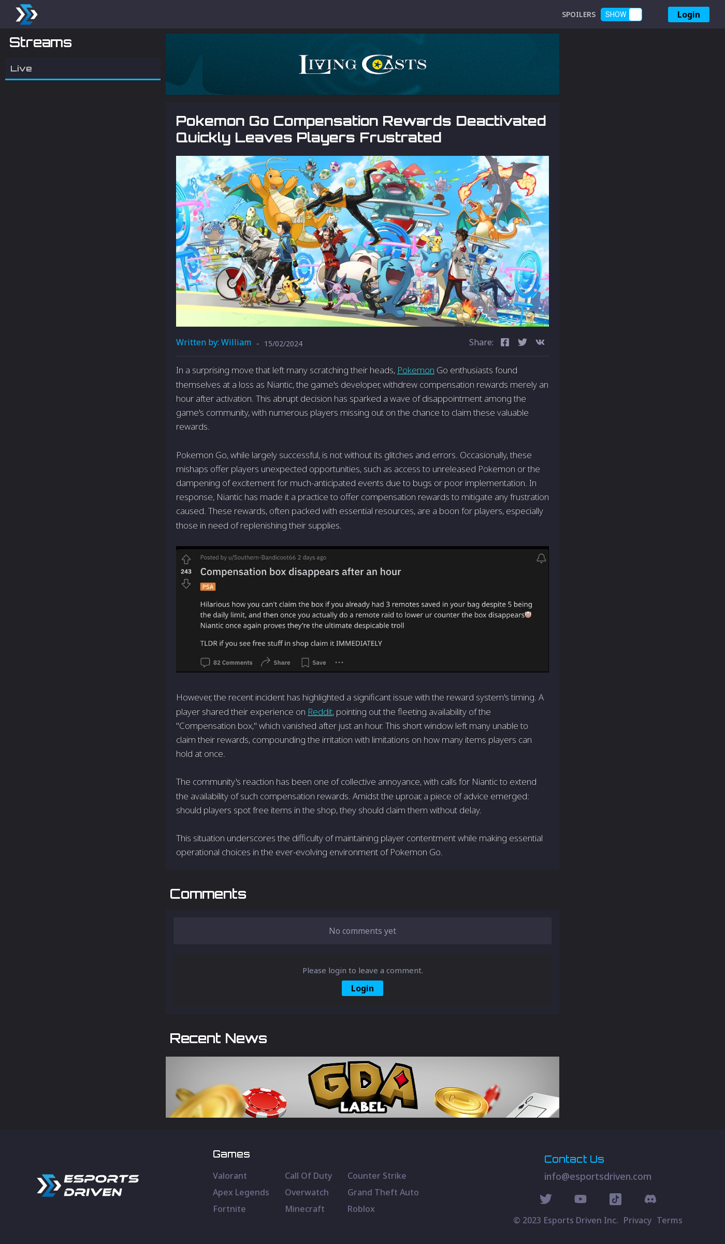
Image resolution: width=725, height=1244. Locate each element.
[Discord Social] (615, 1200)
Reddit (320, 712)
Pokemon (415, 370)
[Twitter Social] (546, 1200)
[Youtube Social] (580, 1200)
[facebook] (505, 343)
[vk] (540, 343)
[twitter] (522, 343)
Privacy (637, 1220)
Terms (670, 1220)
